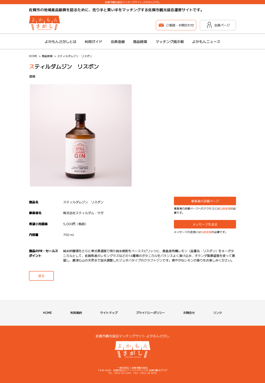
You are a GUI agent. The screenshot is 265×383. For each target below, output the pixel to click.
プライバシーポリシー (150, 313)
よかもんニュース (206, 41)
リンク (217, 313)
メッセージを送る (205, 224)
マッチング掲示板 (170, 41)
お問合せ (189, 313)
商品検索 (140, 41)
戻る (41, 276)
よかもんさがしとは (60, 41)
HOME (47, 313)
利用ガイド (93, 41)
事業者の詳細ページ (205, 201)
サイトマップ (109, 313)
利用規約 (76, 313)
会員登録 (118, 41)
